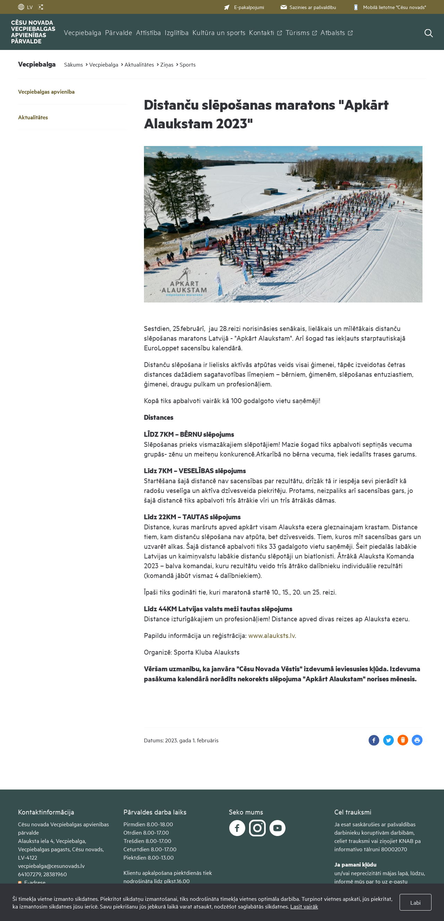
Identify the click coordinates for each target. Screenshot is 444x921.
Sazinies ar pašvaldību (307, 6)
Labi (415, 902)
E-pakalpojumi (244, 6)
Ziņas (166, 64)
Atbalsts (333, 31)
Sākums (73, 64)
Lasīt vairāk (304, 906)
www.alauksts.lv (271, 635)
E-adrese (31, 882)
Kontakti (261, 31)
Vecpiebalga (83, 31)
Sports (188, 64)
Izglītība (177, 31)
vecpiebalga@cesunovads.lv (51, 865)
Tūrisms (297, 31)
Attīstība (149, 31)
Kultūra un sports (219, 31)
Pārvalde (119, 31)
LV (25, 6)
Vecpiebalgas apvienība (46, 91)
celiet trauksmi (352, 840)
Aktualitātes (139, 64)
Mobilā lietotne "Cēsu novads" (388, 6)
